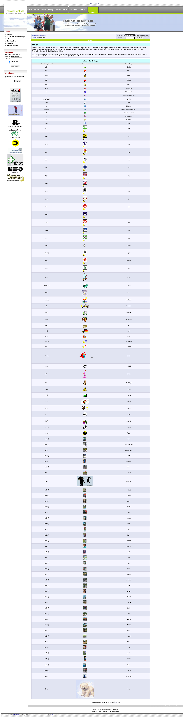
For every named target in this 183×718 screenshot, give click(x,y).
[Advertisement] (165, 69)
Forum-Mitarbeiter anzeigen (16, 37)
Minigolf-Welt (38, 35)
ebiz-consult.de (40, 715)
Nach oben (179, 706)
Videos (36, 10)
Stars (65, 10)
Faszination (73, 10)
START (29, 10)
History (50, 10)
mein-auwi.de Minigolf (162, 706)
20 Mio (43, 10)
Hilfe (8, 39)
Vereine (58, 10)
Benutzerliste (11, 41)
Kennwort (119, 37)
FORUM (92, 12)
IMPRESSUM (17, 715)
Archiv (173, 706)
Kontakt (9, 35)
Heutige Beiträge (12, 45)
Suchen (90, 40)
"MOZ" (82, 10)
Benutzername (121, 35)
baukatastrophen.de (55, 715)
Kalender (10, 43)
